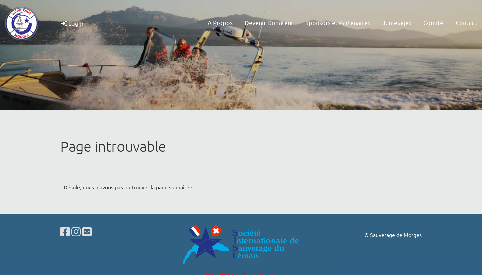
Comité (433, 22)
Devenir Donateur (269, 22)
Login (71, 23)
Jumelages (396, 22)
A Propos (220, 22)
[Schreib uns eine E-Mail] (87, 231)
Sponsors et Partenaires (337, 22)
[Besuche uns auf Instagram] (76, 231)
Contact (466, 22)
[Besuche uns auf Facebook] (65, 231)
